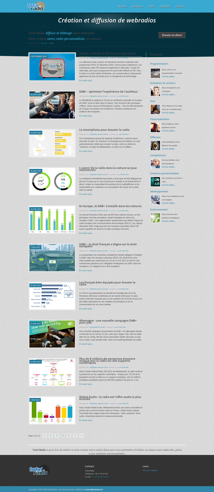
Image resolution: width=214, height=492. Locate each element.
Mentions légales (150, 470)
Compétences (158, 155)
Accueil (122, 6)
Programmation (159, 63)
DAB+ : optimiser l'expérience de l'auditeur (108, 91)
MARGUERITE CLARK (97, 327)
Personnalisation (160, 119)
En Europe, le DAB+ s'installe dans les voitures (110, 206)
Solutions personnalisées (164, 173)
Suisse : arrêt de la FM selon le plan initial (107, 53)
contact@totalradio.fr (100, 477)
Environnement (159, 209)
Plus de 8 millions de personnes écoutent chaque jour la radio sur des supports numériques (107, 361)
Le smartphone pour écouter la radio (104, 130)
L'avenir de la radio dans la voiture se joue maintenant (108, 169)
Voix (152, 101)
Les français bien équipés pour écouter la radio (107, 283)
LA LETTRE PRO (123, 58)
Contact (180, 6)
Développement (159, 191)
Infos (151, 6)
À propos (165, 6)
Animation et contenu (162, 83)
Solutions (137, 6)
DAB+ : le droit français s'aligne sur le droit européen (108, 245)
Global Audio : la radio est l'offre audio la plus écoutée (110, 398)
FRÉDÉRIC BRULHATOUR (99, 58)
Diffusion (155, 137)
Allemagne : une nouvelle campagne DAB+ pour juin (108, 321)
